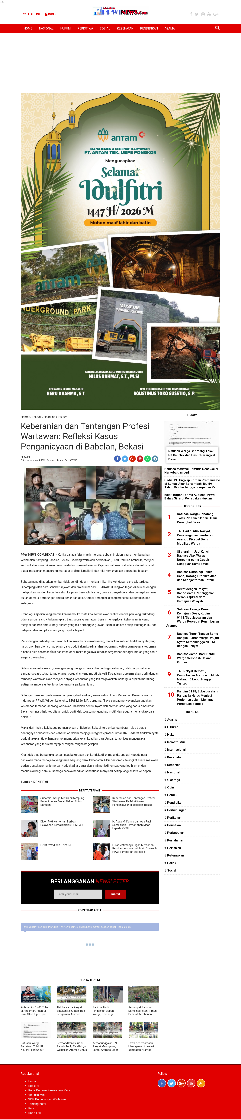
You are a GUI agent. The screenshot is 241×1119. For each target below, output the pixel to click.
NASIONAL (46, 28)
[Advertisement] (120, 61)
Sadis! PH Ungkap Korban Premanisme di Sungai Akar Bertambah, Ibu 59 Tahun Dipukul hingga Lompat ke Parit (192, 483)
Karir (31, 1108)
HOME (28, 28)
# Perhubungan (175, 810)
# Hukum (170, 734)
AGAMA (170, 28)
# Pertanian (172, 848)
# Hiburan (171, 727)
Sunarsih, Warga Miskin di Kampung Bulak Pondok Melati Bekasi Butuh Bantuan (62, 801)
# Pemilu (170, 795)
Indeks (52, 14)
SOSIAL (105, 28)
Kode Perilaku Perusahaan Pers (49, 1090)
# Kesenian (172, 765)
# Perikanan (173, 817)
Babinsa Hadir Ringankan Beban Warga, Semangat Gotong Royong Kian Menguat (105, 1014)
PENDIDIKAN (149, 28)
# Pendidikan (173, 802)
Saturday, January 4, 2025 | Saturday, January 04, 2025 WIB (49, 460)
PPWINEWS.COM (32, 554)
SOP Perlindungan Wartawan (47, 1099)
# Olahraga (172, 780)
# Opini (169, 787)
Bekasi (36, 417)
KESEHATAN (125, 28)
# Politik (170, 863)
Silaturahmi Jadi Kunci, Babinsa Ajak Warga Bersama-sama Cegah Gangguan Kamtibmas (193, 558)
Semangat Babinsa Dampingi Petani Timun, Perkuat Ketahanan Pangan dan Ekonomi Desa (142, 1014)
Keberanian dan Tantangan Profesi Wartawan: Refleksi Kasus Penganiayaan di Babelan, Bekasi (133, 801)
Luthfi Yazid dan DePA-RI (55, 845)
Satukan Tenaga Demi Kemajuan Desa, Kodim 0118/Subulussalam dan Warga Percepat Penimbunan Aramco (192, 617)
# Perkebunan (174, 833)
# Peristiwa (172, 825)
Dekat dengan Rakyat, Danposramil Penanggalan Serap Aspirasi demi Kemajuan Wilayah (195, 595)
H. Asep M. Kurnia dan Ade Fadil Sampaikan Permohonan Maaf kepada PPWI (131, 825)
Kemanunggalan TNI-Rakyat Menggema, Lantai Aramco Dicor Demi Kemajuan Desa (106, 1048)
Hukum (62, 417)
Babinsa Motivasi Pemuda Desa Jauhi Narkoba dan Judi (191, 470)
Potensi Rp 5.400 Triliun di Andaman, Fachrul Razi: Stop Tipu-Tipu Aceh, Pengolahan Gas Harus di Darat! (35, 1014)
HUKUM (65, 28)
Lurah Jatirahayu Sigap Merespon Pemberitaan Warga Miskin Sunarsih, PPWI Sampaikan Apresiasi (134, 848)
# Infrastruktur (174, 742)
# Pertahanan (174, 840)
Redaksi (33, 1086)
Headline (32, 14)
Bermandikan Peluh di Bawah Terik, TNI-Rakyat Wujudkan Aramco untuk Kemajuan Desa (72, 1048)
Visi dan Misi (36, 1095)
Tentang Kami (37, 1104)
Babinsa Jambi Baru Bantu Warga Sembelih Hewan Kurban (196, 658)
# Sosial (170, 870)
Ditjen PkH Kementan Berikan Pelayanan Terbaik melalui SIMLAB (61, 823)
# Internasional (175, 749)
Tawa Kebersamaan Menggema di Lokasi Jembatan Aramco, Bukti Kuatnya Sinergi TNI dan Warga (141, 1049)
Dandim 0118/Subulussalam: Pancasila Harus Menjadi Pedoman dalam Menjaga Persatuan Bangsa (197, 697)
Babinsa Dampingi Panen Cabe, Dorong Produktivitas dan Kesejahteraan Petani (196, 576)
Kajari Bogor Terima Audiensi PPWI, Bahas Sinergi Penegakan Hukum (189, 496)
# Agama (170, 719)
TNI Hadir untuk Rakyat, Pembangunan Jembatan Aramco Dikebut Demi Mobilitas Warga (195, 537)
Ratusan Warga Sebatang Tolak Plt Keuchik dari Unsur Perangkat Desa (32, 1048)
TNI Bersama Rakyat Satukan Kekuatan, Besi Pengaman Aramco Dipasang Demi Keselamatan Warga (71, 1014)
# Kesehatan (173, 757)
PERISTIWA (85, 28)
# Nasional (172, 772)
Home (25, 417)
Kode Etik (34, 1113)
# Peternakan (174, 855)
